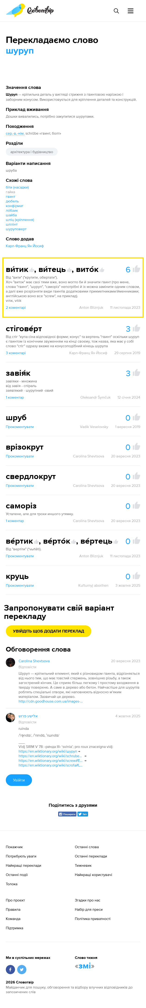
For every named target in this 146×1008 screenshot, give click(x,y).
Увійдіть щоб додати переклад (48, 631)
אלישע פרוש (28, 716)
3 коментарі (16, 353)
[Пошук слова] (116, 11)
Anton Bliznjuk (91, 307)
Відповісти (27, 667)
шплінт (11, 224)
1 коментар (15, 397)
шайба (11, 215)
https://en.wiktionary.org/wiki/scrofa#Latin (51, 765)
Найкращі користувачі (93, 875)
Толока (11, 884)
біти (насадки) (17, 187)
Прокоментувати (20, 427)
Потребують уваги (21, 856)
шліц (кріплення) (20, 219)
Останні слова (87, 847)
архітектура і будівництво (31, 152)
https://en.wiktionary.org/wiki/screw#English (51, 760)
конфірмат (14, 206)
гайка (10, 192)
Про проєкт (15, 900)
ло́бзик (12, 210)
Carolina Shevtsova (88, 456)
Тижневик (83, 865)
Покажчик (14, 847)
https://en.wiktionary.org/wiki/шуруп (48, 751)
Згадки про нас (87, 900)
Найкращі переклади (23, 865)
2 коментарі (16, 307)
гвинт (10, 196)
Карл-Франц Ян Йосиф (25, 246)
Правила (13, 909)
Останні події (17, 875)
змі (85, 966)
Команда (13, 919)
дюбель (12, 201)
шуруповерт (16, 229)
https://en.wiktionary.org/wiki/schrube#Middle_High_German (51, 756)
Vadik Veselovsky (94, 427)
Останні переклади (91, 856)
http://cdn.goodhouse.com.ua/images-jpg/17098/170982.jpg (51, 701)
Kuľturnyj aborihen (93, 585)
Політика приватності (93, 919)
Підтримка (14, 928)
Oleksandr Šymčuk (95, 397)
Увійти (19, 780)
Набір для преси (89, 909)
